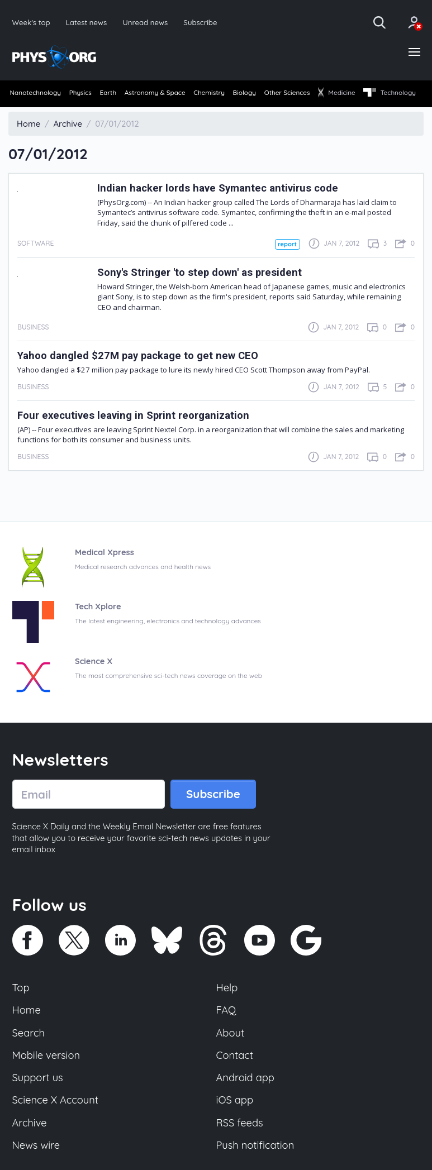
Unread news (148, 22)
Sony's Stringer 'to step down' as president (203, 291)
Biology (287, 94)
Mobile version (47, 1077)
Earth (125, 94)
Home (27, 1031)
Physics (89, 94)
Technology (36, 112)
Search (29, 1054)
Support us (38, 1100)
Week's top (31, 22)
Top (21, 1008)
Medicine (397, 94)
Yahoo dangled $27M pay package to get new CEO (143, 374)
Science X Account (56, 1123)
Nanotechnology (36, 94)
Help (227, 1008)
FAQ (226, 1031)
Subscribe (204, 22)
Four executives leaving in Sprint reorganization (137, 434)
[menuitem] (36, 94)
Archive (30, 1146)
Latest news (87, 22)
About (230, 1054)
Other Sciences (338, 94)
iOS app (235, 1123)
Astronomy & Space (181, 94)
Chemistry (244, 94)
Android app (246, 1100)
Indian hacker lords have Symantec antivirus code (221, 206)
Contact (235, 1077)
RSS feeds (240, 1146)
